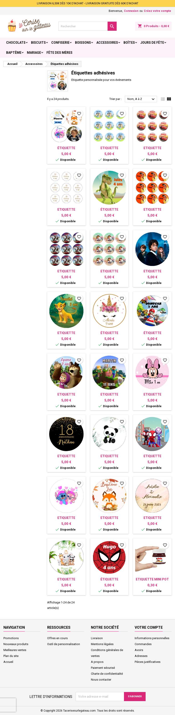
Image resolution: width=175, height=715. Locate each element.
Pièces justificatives (147, 662)
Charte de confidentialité (107, 673)
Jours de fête (152, 42)
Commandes (143, 644)
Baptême (13, 52)
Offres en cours (57, 638)
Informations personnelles (152, 638)
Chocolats (16, 42)
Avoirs (139, 650)
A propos (97, 662)
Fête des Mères (59, 52)
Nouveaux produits (15, 644)
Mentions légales (102, 644)
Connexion (131, 11)
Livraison (97, 638)
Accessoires (107, 42)
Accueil (8, 662)
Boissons (83, 42)
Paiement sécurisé (103, 667)
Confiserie (60, 42)
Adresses (141, 656)
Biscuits (38, 42)
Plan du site (10, 656)
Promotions (11, 638)
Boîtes (129, 42)
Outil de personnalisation (63, 644)
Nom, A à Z (141, 99)
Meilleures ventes (14, 650)
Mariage (34, 52)
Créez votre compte (157, 11)
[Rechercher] (87, 26)
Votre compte (149, 627)
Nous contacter (101, 679)
